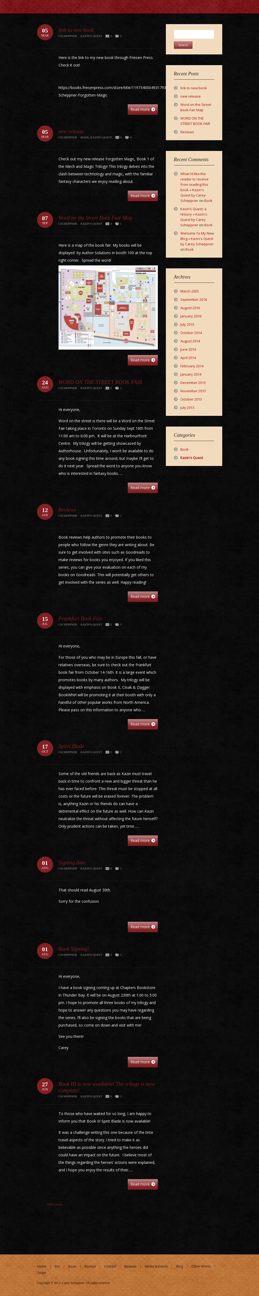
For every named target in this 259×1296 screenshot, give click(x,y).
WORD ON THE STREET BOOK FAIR (100, 382)
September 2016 (193, 299)
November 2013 (193, 390)
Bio (57, 1266)
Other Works (201, 1266)
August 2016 (190, 307)
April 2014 (188, 357)
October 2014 (191, 332)
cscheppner (68, 36)
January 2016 (190, 316)
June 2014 (188, 349)
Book (85, 137)
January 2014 (190, 374)
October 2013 (191, 399)
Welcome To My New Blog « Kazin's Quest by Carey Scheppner (197, 238)
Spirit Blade (71, 746)
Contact (110, 1266)
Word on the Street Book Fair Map (96, 218)
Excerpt (90, 1266)
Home (41, 1266)
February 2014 (191, 366)
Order (41, 1273)
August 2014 (190, 341)
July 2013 (187, 407)
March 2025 (189, 291)
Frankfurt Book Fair (81, 618)
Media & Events (156, 1266)
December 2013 (193, 382)
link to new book (76, 30)
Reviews (67, 510)
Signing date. (73, 862)
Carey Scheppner (73, 1283)
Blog (179, 1266)
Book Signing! (74, 949)
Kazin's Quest (91, 36)
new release (71, 131)
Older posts (50, 1206)
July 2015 (187, 324)
